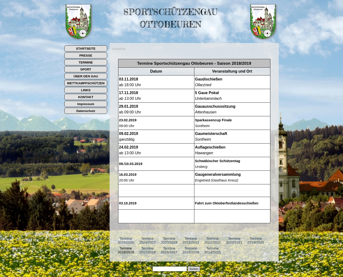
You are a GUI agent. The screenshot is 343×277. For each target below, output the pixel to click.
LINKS (86, 90)
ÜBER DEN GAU (86, 76)
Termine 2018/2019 (125, 250)
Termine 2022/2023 (190, 240)
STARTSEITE (86, 48)
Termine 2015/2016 (190, 250)
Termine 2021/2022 (212, 240)
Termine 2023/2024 (169, 240)
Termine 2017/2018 (147, 250)
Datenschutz (85, 111)
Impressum (85, 104)
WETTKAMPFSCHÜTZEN (86, 83)
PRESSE (85, 55)
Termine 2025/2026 (125, 240)
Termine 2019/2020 (255, 240)
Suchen (194, 268)
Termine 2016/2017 (169, 250)
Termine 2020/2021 (234, 240)
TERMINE (86, 62)
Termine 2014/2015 (212, 250)
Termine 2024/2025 (147, 240)
